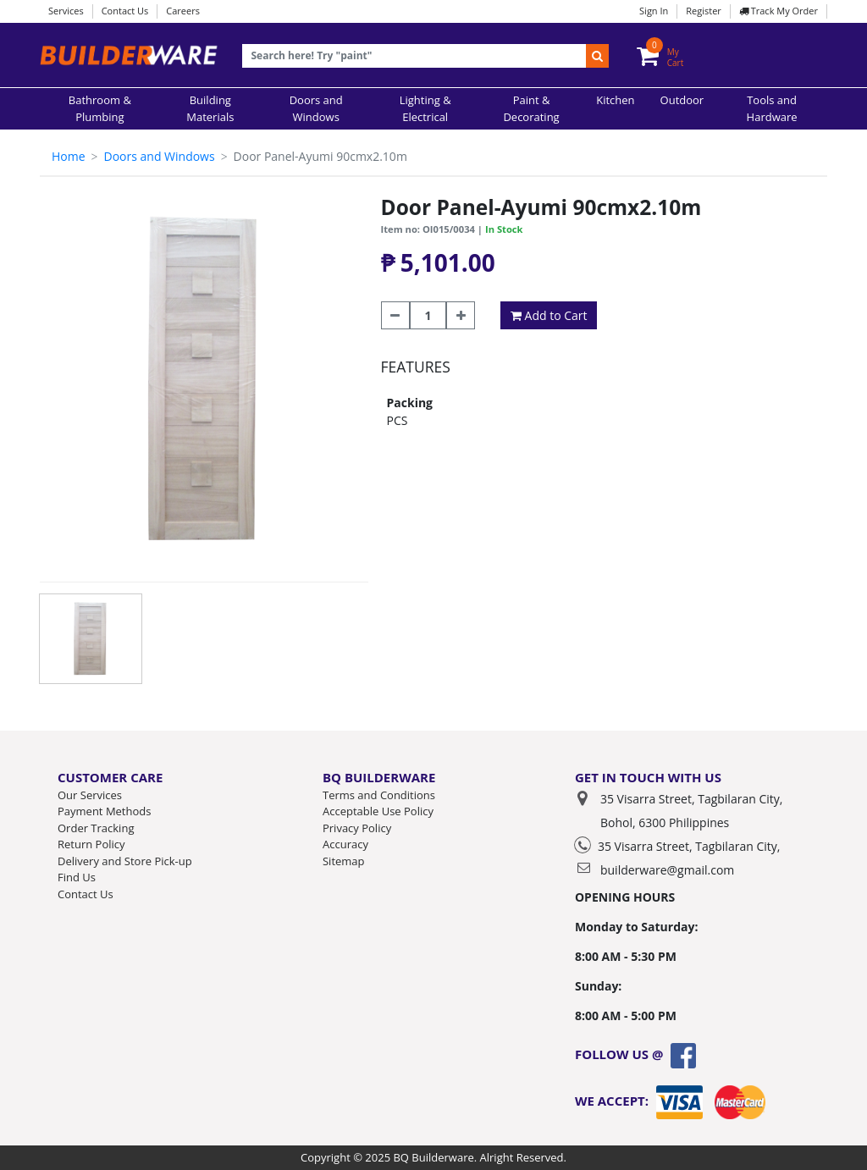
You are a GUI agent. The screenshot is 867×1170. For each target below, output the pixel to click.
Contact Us (125, 10)
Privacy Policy (357, 828)
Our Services (90, 795)
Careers (183, 10)
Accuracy (345, 844)
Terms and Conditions (379, 795)
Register (703, 10)
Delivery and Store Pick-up (125, 861)
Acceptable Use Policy (378, 811)
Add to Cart (549, 315)
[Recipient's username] (414, 56)
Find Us (77, 877)
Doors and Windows (158, 156)
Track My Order (778, 10)
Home (69, 156)
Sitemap (344, 861)
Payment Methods (104, 811)
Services (66, 10)
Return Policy (91, 844)
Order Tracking (96, 828)
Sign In (653, 10)
